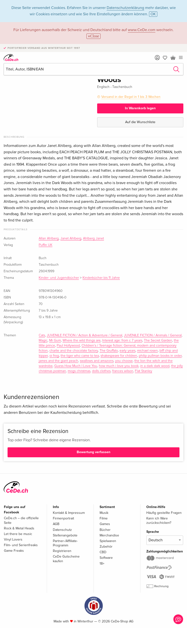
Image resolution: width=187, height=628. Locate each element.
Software (106, 558)
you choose (124, 361)
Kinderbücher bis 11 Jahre (101, 278)
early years (127, 350)
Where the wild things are (82, 340)
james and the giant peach (58, 361)
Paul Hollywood (68, 345)
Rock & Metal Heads (19, 528)
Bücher (105, 530)
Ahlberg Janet (93, 238)
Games (105, 524)
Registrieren (62, 551)
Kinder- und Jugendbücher (59, 278)
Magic (43, 340)
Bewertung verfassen (93, 452)
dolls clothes (101, 371)
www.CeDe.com (141, 29)
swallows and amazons (96, 361)
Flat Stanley (143, 371)
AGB (56, 524)
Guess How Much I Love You (75, 366)
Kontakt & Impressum (69, 513)
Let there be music (18, 534)
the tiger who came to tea (80, 355)
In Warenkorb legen (140, 108)
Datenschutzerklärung (125, 7)
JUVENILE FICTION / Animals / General (153, 335)
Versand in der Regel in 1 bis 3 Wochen (130, 97)
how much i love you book (119, 366)
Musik (104, 513)
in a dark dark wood (154, 366)
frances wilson (122, 371)
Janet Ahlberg (70, 238)
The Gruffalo (109, 350)
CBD (103, 552)
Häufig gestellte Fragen (164, 513)
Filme (104, 518)
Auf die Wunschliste (140, 122)
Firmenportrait (63, 518)
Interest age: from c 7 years (122, 340)
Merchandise (109, 535)
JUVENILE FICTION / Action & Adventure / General (84, 335)
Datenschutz (62, 530)
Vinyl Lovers (13, 539)
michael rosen (147, 350)
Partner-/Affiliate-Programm (65, 543)
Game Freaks (14, 551)
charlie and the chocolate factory (73, 350)
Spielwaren (108, 541)
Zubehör (106, 546)
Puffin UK (45, 245)
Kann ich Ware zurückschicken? (158, 520)
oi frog (54, 355)
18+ (102, 563)
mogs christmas (79, 371)
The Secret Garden (158, 340)
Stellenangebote (65, 535)
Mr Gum (55, 340)
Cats (42, 335)
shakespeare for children (119, 355)
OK (153, 14)
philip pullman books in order (160, 355)
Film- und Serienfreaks (21, 545)
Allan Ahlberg (49, 238)
